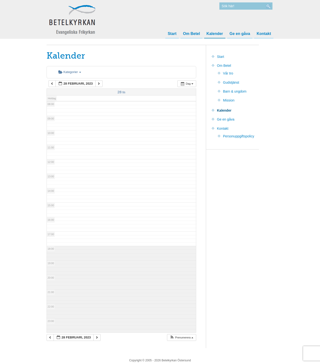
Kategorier (69, 72)
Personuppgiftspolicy (238, 136)
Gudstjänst (231, 82)
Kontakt (264, 34)
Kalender (215, 34)
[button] (181, 337)
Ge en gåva (240, 34)
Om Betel (191, 34)
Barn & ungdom (234, 91)
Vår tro (228, 73)
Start (172, 34)
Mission (228, 100)
